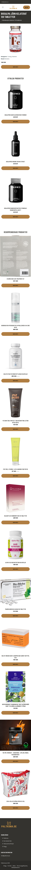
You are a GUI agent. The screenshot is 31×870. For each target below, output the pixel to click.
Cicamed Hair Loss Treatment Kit (15, 279)
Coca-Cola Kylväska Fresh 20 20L (15, 801)
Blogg (5, 846)
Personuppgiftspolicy (22, 866)
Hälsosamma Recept (9, 843)
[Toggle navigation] (3, 7)
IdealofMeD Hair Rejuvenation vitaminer (15, 115)
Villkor (14, 866)
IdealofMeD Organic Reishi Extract (15, 161)
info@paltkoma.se (5, 2)
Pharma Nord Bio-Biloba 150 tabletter (15, 609)
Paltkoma (6, 838)
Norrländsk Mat (8, 841)
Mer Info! (15, 67)
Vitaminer (14, 56)
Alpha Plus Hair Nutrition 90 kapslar (15, 562)
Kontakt (10, 866)
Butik (26, 7)
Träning (9, 56)
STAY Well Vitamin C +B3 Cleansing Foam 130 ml (15, 469)
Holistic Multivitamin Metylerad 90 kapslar (15, 374)
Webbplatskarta (16, 867)
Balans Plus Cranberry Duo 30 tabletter (15, 516)
